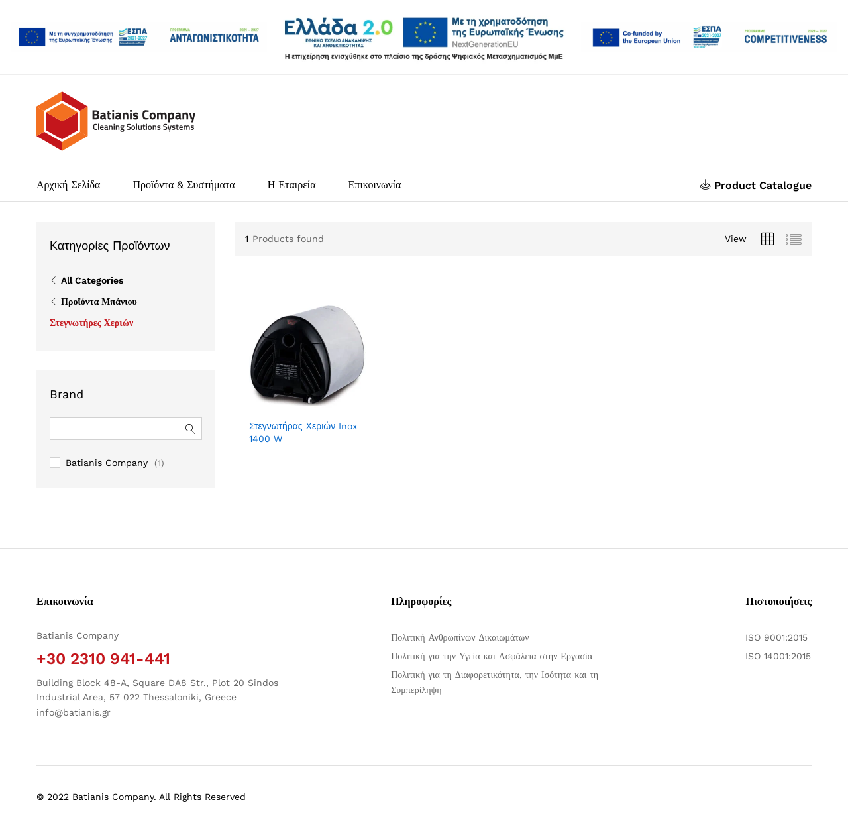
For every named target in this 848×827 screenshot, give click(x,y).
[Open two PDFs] (709, 37)
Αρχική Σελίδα (68, 185)
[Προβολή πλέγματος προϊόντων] (768, 239)
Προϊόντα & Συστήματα (183, 185)
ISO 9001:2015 (776, 637)
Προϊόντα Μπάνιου (99, 301)
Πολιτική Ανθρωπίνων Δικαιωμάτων (460, 637)
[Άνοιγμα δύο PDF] (139, 37)
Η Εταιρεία (292, 185)
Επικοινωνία (374, 185)
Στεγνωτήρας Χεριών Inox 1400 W (303, 432)
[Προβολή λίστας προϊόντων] (794, 239)
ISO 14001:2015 (778, 656)
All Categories (92, 280)
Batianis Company (107, 462)
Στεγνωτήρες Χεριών (91, 322)
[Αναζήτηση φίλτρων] (126, 428)
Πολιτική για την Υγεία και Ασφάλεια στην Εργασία (491, 656)
